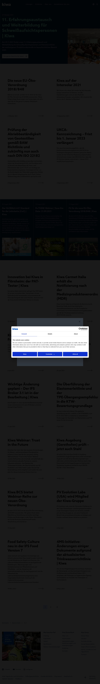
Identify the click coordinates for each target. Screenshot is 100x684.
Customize (50, 354)
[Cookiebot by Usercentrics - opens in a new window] (80, 329)
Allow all (75, 354)
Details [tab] (50, 334)
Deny (24, 354)
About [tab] (76, 334)
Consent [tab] (24, 334)
